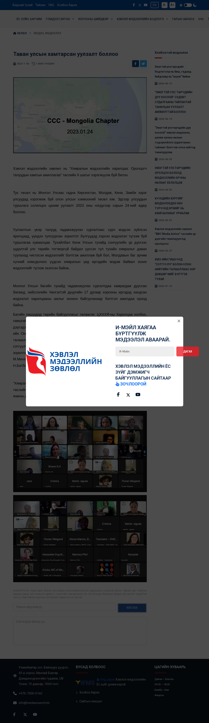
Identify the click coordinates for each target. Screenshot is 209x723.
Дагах (187, 351)
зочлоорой (130, 384)
